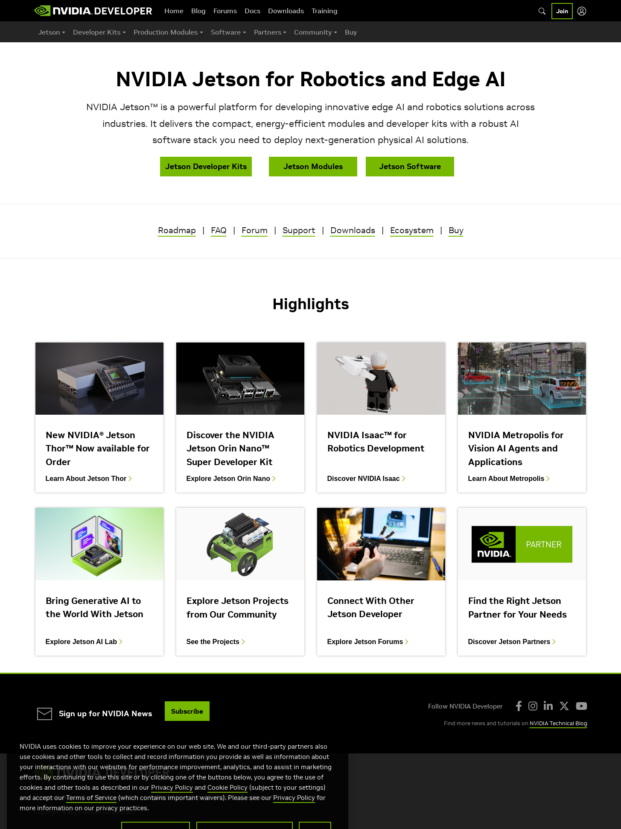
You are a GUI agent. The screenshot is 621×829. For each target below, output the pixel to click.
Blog (198, 10)
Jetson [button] (49, 32)
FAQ (219, 230)
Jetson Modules (313, 166)
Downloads (286, 10)
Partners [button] (267, 32)
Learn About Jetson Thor (90, 478)
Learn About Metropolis (510, 478)
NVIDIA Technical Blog (558, 723)
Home (174, 10)
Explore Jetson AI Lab (85, 642)
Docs (252, 10)
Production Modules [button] (166, 32)
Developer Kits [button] (96, 32)
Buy (351, 32)
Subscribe (187, 711)
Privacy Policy (172, 800)
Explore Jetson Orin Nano (232, 478)
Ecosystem (412, 230)
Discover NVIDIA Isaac (367, 478)
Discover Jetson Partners (513, 642)
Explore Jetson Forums (369, 642)
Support (299, 230)
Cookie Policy (227, 800)
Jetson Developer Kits (206, 166)
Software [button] (226, 32)
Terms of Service (91, 810)
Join (562, 11)
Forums (225, 10)
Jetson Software (410, 166)
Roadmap (177, 230)
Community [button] (313, 32)
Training (325, 10)
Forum (255, 230)
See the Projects (217, 642)
